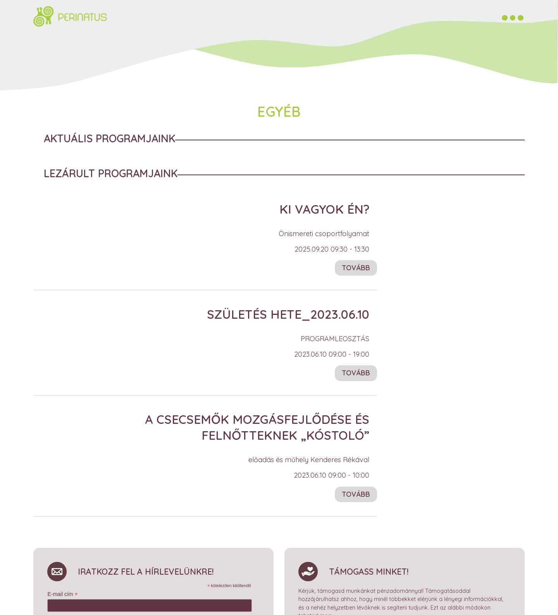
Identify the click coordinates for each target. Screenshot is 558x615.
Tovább (356, 265)
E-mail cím (62, 592)
